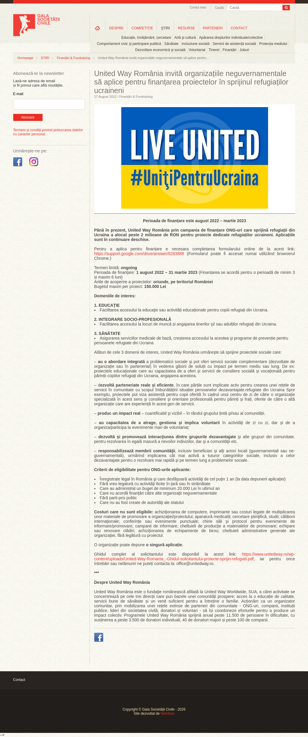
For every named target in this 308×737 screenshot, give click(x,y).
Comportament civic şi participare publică (129, 44)
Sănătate (171, 44)
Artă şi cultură (185, 38)
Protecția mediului (273, 44)
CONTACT (238, 28)
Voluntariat (197, 50)
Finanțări (229, 50)
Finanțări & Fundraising (73, 58)
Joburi (244, 50)
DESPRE (116, 28)
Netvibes (167, 713)
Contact (19, 680)
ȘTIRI (45, 58)
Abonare (27, 117)
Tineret (213, 50)
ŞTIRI (165, 28)
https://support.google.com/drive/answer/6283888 (139, 253)
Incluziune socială (196, 44)
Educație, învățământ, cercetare (146, 38)
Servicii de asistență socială (234, 44)
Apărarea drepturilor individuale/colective (231, 38)
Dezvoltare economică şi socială (160, 50)
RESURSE (186, 28)
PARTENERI (213, 28)
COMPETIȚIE (142, 28)
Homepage (25, 58)
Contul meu (198, 7)
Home (97, 28)
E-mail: (18, 94)
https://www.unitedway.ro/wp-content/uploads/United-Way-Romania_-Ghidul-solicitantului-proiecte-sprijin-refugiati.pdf (194, 556)
